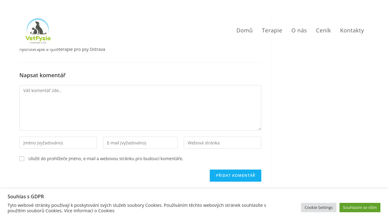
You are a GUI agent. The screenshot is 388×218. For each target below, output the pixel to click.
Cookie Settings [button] (319, 207)
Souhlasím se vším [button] (360, 207)
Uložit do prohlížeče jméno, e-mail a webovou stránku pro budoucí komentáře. (105, 158)
